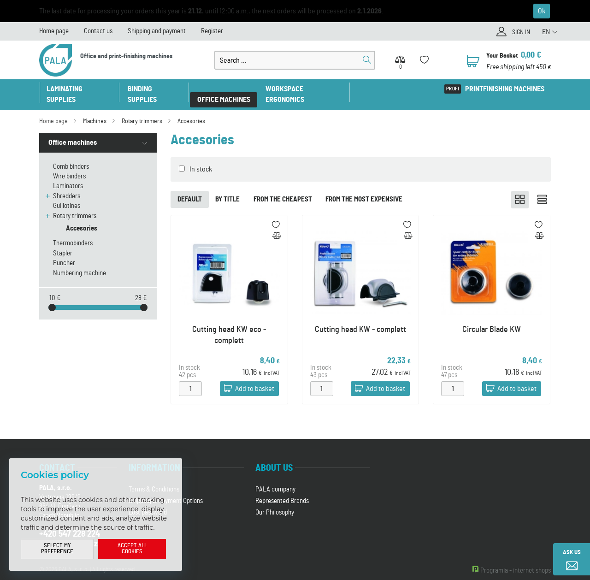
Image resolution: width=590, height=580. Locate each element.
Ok (541, 11)
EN (546, 32)
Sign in (519, 32)
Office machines (224, 89)
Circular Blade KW (491, 319)
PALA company (275, 479)
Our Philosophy (274, 502)
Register (212, 31)
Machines (94, 110)
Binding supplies (155, 89)
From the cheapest (283, 188)
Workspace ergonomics (305, 89)
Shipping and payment (157, 31)
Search (367, 60)
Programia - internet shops (515, 560)
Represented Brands (282, 490)
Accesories (191, 110)
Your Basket (502, 55)
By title (228, 188)
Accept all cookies (132, 549)
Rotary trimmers (142, 110)
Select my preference (57, 549)
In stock (200, 158)
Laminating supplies (80, 89)
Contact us (98, 31)
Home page (54, 31)
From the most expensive (364, 188)
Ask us (571, 552)
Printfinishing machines (504, 89)
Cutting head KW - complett (360, 319)
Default (189, 188)
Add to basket (254, 378)
